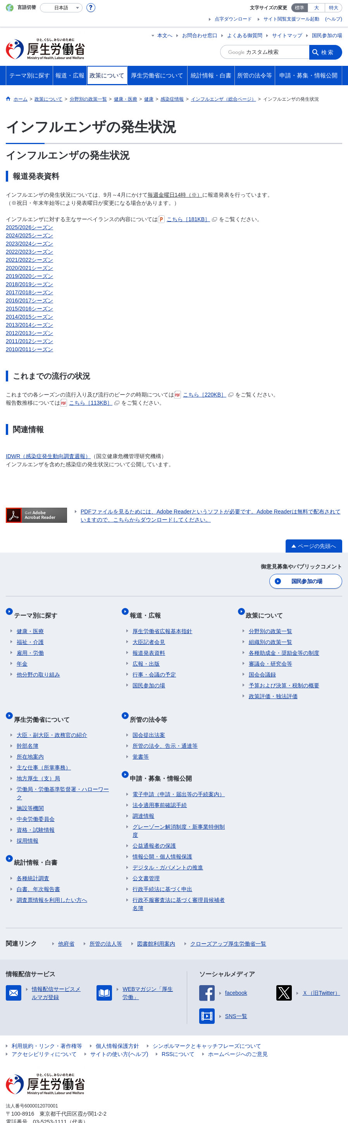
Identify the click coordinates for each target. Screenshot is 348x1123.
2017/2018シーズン (29, 292)
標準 (299, 7)
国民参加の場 (327, 35)
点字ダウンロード (233, 19)
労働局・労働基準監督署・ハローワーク (63, 779)
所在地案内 (30, 743)
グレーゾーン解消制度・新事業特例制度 (179, 810)
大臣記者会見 (149, 634)
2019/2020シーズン (29, 276)
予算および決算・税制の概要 (284, 678)
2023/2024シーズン (29, 243)
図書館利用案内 (156, 923)
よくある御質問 (244, 35)
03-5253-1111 (50, 1101)
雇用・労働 (30, 645)
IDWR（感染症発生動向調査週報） (48, 456)
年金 (22, 656)
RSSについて (178, 1033)
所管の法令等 (151, 708)
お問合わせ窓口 (199, 35)
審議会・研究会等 (270, 656)
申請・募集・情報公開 (164, 760)
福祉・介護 (30, 634)
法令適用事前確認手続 (160, 784)
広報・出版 (146, 656)
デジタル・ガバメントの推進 (168, 847)
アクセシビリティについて (44, 1033)
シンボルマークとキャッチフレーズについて (207, 1025)
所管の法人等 (106, 923)
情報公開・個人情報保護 (162, 836)
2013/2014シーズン (29, 325)
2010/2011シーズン (29, 349)
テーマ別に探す (38, 610)
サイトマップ (287, 35)
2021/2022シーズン (29, 260)
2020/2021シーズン (29, 268)
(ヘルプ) (333, 19)
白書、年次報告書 (38, 868)
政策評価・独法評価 (273, 688)
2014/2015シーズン (29, 317)
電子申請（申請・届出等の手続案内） (179, 774)
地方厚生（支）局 (38, 764)
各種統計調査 (33, 858)
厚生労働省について (44, 708)
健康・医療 (30, 623)
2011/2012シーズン (29, 341)
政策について (267, 610)
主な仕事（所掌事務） (44, 753)
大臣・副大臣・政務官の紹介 (52, 721)
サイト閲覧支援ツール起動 (291, 19)
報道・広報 (148, 610)
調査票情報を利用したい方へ (52, 879)
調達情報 (143, 795)
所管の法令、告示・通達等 (165, 732)
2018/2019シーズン (29, 284)
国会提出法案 (149, 721)
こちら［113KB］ (89, 403)
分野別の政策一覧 (270, 623)
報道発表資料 (149, 645)
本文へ (164, 35)
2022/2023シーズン (29, 252)
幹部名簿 (27, 732)
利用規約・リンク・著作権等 (47, 1025)
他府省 (66, 923)
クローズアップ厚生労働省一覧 (228, 923)
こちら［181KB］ (187, 219)
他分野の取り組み (38, 667)
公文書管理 (146, 858)
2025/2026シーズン (29, 227)
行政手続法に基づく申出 (162, 868)
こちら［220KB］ (203, 395)
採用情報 (27, 827)
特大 (333, 7)
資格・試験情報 (36, 816)
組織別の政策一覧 (270, 634)
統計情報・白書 (38, 844)
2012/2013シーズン (29, 333)
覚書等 (141, 743)
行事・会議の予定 (154, 667)
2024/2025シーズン (29, 235)
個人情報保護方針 (117, 1025)
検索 (327, 52)
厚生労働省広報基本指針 (162, 623)
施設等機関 (30, 794)
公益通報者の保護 (154, 825)
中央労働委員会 (36, 805)
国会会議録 (262, 667)
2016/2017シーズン (29, 300)
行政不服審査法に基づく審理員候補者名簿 (179, 883)
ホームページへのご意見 (238, 1033)
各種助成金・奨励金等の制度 (284, 645)
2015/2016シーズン (29, 309)
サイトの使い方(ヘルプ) (119, 1033)
